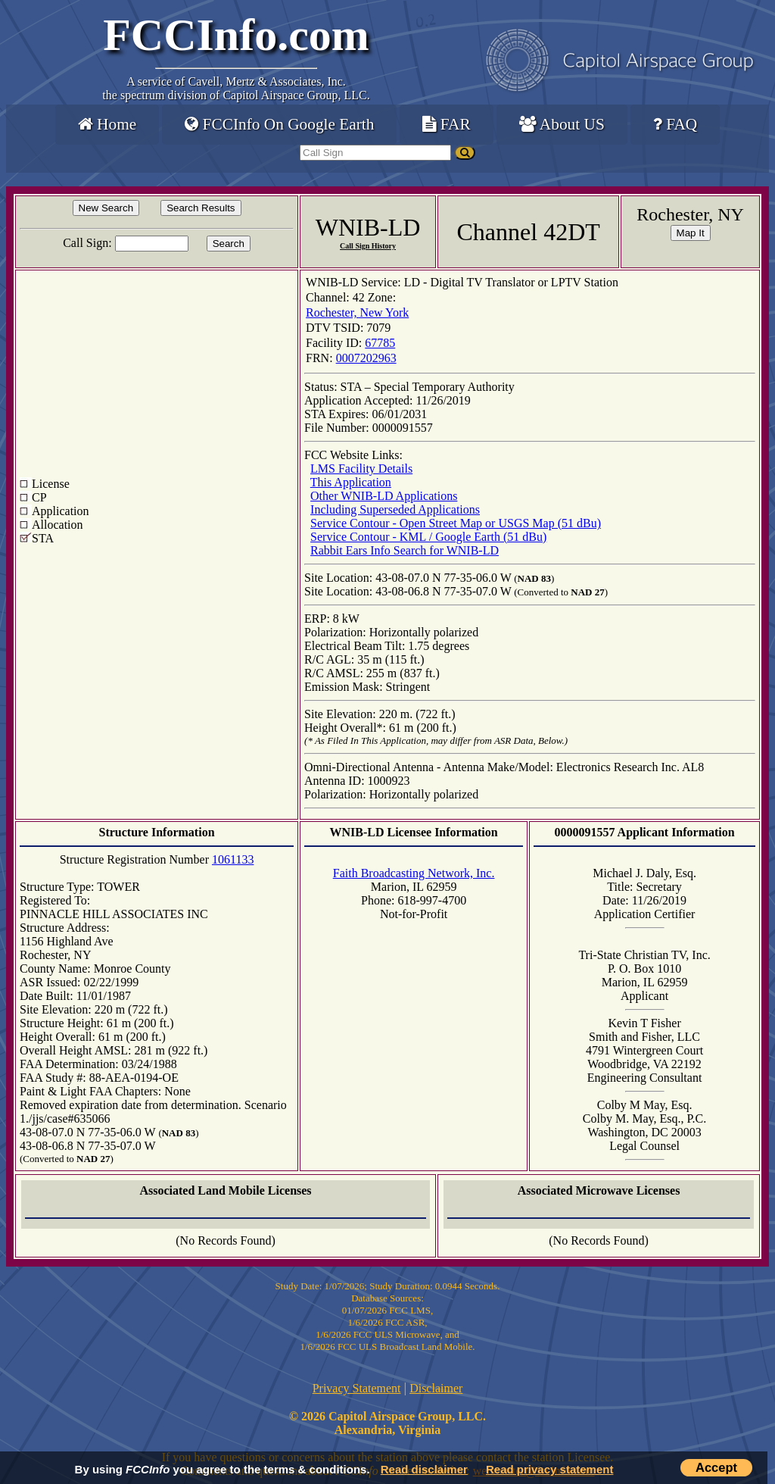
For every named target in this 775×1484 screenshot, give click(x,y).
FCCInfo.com (236, 35)
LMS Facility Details (361, 468)
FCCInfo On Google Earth (279, 124)
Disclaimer (435, 1388)
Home (107, 124)
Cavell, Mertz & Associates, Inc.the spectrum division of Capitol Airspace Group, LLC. (235, 88)
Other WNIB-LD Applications (383, 495)
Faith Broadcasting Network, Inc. (414, 873)
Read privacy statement (549, 1469)
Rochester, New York (357, 312)
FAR (446, 124)
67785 (380, 342)
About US (562, 124)
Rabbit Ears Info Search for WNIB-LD (404, 550)
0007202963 (366, 357)
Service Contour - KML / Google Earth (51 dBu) (428, 536)
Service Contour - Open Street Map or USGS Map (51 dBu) (455, 523)
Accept (716, 1467)
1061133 (233, 859)
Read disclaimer (424, 1469)
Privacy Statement (357, 1388)
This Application (350, 482)
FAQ (675, 124)
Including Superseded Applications (395, 509)
